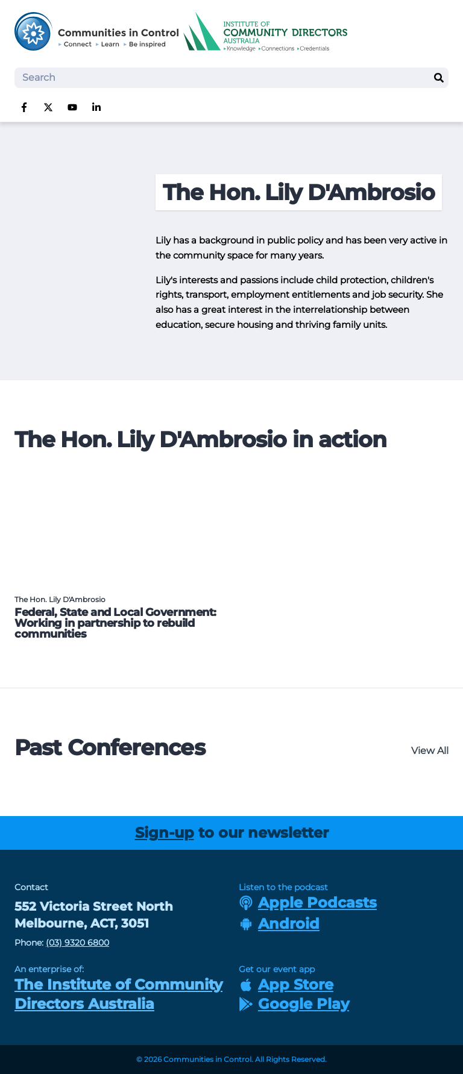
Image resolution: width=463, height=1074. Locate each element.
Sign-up (164, 832)
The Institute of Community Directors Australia (118, 994)
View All (430, 750)
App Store (286, 984)
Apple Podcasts (308, 902)
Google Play (294, 1004)
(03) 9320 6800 (77, 942)
